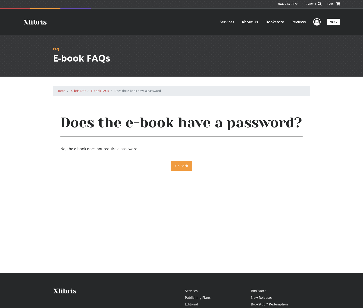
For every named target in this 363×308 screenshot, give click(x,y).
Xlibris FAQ (78, 91)
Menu (333, 21)
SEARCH (313, 4)
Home (61, 91)
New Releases (261, 297)
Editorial (191, 304)
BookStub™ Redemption (269, 304)
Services (227, 22)
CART (333, 4)
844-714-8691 (288, 4)
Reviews (298, 22)
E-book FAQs (100, 91)
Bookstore (275, 22)
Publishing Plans (198, 297)
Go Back (181, 166)
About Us (250, 22)
